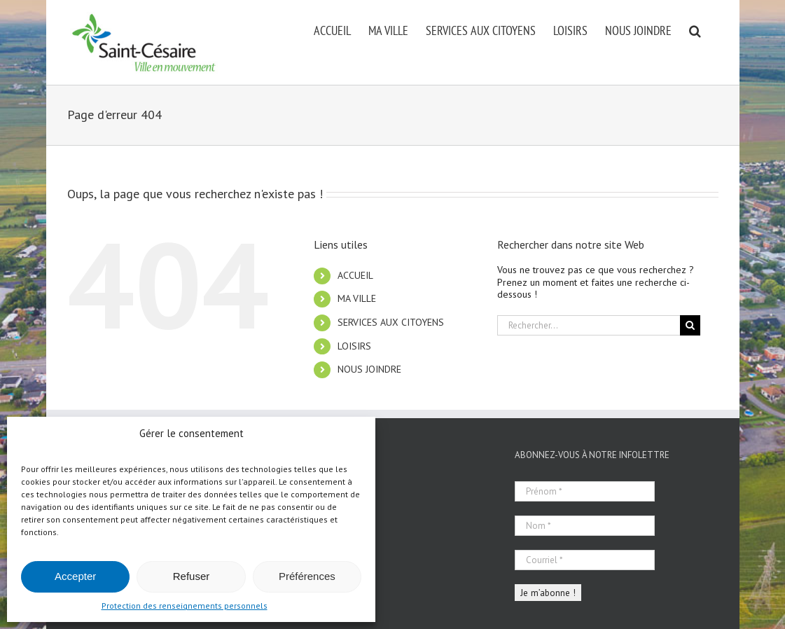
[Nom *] (585, 526)
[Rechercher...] (588, 325)
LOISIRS (354, 346)
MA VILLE (357, 298)
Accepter (75, 576)
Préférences (307, 576)
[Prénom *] (585, 491)
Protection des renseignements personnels (185, 605)
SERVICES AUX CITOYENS (391, 322)
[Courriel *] (585, 560)
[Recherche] (690, 325)
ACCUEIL (355, 275)
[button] (695, 29)
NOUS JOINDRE (369, 369)
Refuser (191, 576)
